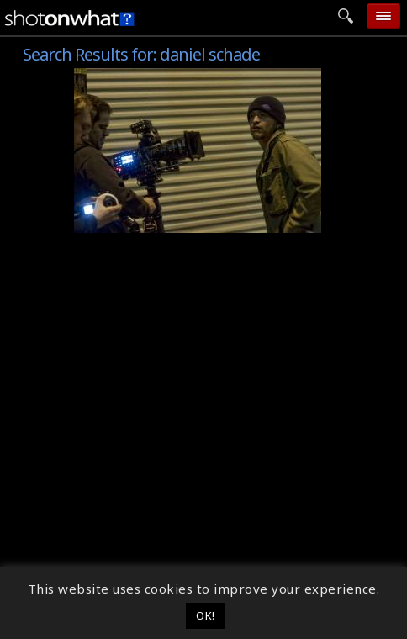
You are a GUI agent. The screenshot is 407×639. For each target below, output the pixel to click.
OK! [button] (205, 615)
